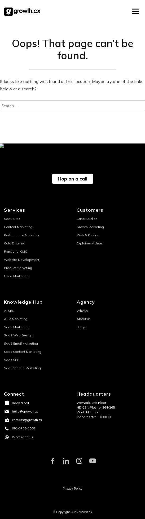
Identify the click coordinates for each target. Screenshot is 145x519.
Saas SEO (12, 360)
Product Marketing (18, 268)
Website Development (21, 260)
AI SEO (9, 311)
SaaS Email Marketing (21, 343)
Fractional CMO (16, 251)
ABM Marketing (15, 319)
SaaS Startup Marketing (22, 368)
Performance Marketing (22, 235)
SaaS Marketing (16, 327)
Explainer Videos (90, 243)
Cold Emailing (14, 243)
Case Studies (87, 219)
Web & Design (88, 235)
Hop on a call (72, 179)
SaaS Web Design (18, 335)
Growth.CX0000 (23, 11)
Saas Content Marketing (22, 352)
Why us (82, 311)
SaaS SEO (12, 219)
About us (84, 319)
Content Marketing (18, 227)
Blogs (81, 327)
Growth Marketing (90, 227)
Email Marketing (16, 276)
